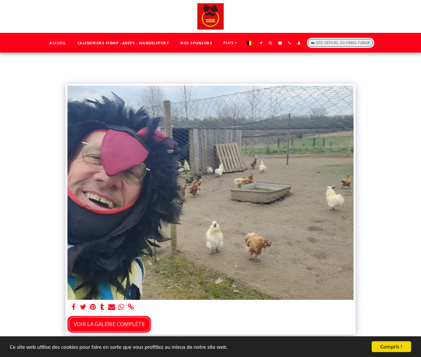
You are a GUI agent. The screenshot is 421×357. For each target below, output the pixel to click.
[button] (261, 43)
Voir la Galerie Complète (109, 324)
